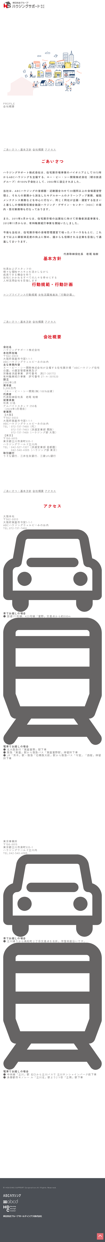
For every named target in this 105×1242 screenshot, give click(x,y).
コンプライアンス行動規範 (20, 294)
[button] (100, 1236)
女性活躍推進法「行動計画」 (56, 294)
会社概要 (38, 149)
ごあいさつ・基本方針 (17, 149)
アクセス (50, 149)
